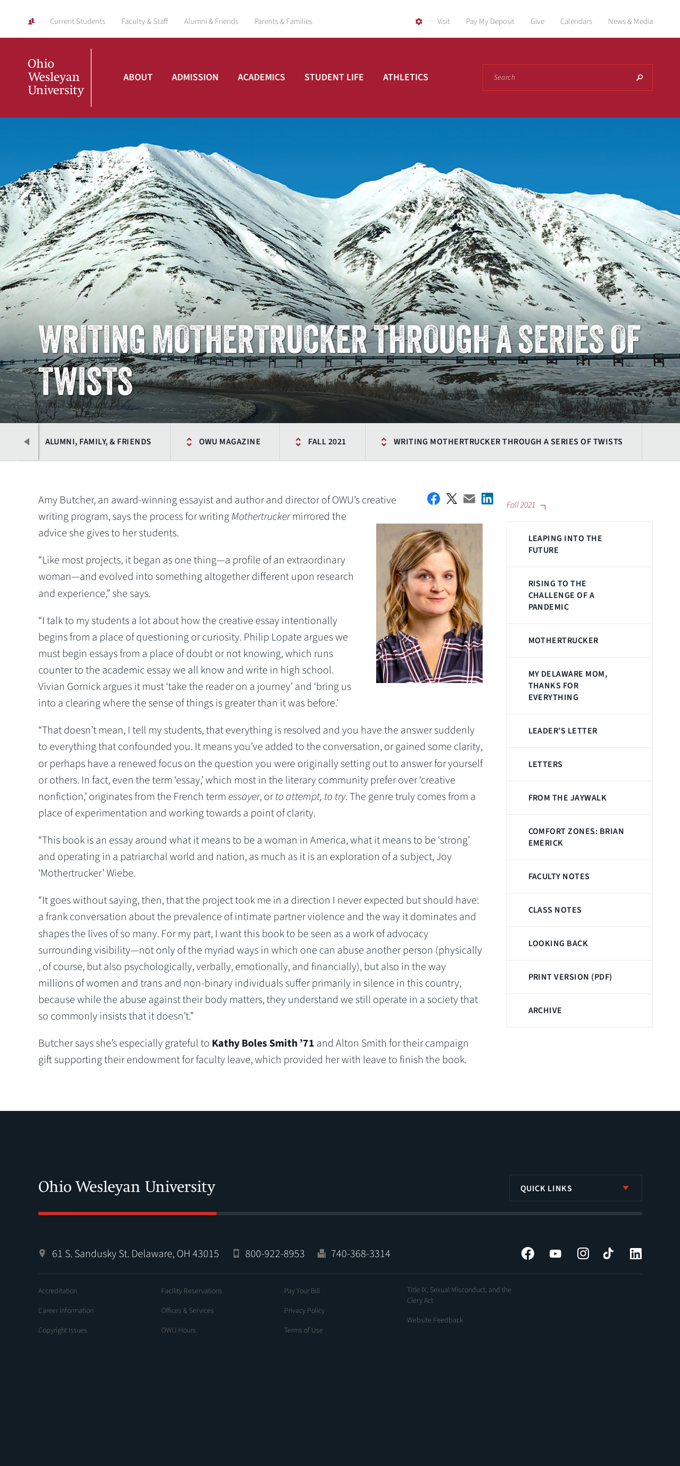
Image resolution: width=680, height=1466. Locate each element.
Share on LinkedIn (487, 498)
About (138, 77)
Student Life (334, 77)
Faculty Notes (559, 876)
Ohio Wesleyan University (60, 89)
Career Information (66, 1310)
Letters (545, 764)
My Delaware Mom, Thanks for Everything (568, 685)
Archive (545, 1010)
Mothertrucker (563, 640)
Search (639, 77)
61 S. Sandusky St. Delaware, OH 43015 (135, 1253)
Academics (261, 77)
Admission (195, 77)
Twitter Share (451, 498)
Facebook (527, 1253)
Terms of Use (303, 1330)
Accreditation (57, 1291)
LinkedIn (635, 1253)
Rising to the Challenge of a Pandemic (561, 595)
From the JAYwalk (567, 798)
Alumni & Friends (211, 21)
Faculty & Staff (144, 21)
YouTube (555, 1253)
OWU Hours (178, 1330)
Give (537, 21)
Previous (27, 441)
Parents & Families (283, 21)
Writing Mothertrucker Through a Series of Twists (507, 442)
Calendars (576, 21)
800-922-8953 (275, 1253)
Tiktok (608, 1253)
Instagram (583, 1253)
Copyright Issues (62, 1330)
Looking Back (558, 943)
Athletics (405, 77)
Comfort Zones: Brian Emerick (576, 837)
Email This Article (469, 498)
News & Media (630, 21)
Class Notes (555, 910)
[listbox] (575, 1188)
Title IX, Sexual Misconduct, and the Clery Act (459, 1295)
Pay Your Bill (302, 1291)
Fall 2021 (326, 442)
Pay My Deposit (490, 21)
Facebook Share (433, 498)
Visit (443, 21)
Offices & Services (187, 1310)
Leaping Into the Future (565, 544)
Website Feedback (435, 1320)
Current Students (77, 21)
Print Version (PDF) (570, 977)
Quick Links (546, 1188)
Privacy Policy (304, 1310)
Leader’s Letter (563, 731)
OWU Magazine (229, 442)
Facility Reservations (191, 1291)
